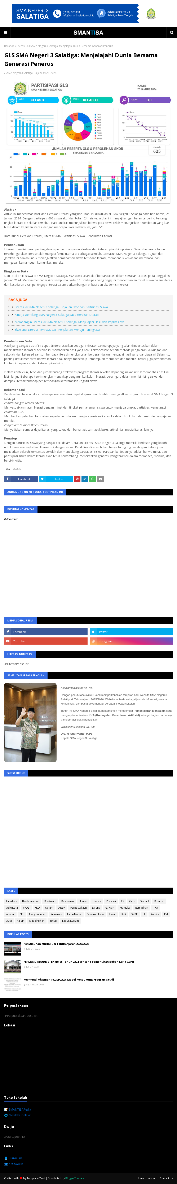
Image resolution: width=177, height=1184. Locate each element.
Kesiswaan (67, 901)
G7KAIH (109, 907)
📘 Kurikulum (13, 1158)
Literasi (21, 46)
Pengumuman (37, 914)
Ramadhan (141, 907)
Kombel (159, 901)
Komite (155, 914)
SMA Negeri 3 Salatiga (20, 73)
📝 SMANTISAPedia (17, 1109)
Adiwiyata (12, 907)
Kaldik (20, 921)
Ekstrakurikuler (95, 914)
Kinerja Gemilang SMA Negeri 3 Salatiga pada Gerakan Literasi (57, 315)
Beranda (9, 46)
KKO (37, 907)
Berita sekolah (30, 901)
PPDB (26, 907)
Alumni (10, 914)
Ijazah (112, 914)
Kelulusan (56, 914)
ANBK (61, 907)
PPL (22, 914)
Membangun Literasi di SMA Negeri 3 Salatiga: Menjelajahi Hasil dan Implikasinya (69, 322)
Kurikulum (50, 901)
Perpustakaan (78, 907)
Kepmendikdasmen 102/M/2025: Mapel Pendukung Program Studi (68, 979)
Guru (132, 901)
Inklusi (53, 921)
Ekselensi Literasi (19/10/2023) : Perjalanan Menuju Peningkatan (58, 330)
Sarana (96, 907)
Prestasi (111, 901)
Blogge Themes (74, 1178)
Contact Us (166, 1178)
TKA (155, 907)
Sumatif (144, 901)
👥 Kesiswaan (13, 1164)
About (152, 1178)
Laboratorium (70, 921)
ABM (9, 921)
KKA (123, 914)
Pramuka (125, 907)
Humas (83, 901)
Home (140, 1178)
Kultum (49, 907)
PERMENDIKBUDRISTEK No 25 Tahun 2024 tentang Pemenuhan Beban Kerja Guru (78, 962)
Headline (11, 901)
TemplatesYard (36, 1178)
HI (144, 914)
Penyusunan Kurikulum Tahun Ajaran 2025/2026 (56, 944)
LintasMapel (74, 914)
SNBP (134, 914)
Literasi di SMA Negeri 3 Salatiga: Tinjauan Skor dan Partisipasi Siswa (61, 307)
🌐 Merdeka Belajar (17, 1115)
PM (166, 914)
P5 (122, 901)
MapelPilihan (36, 921)
